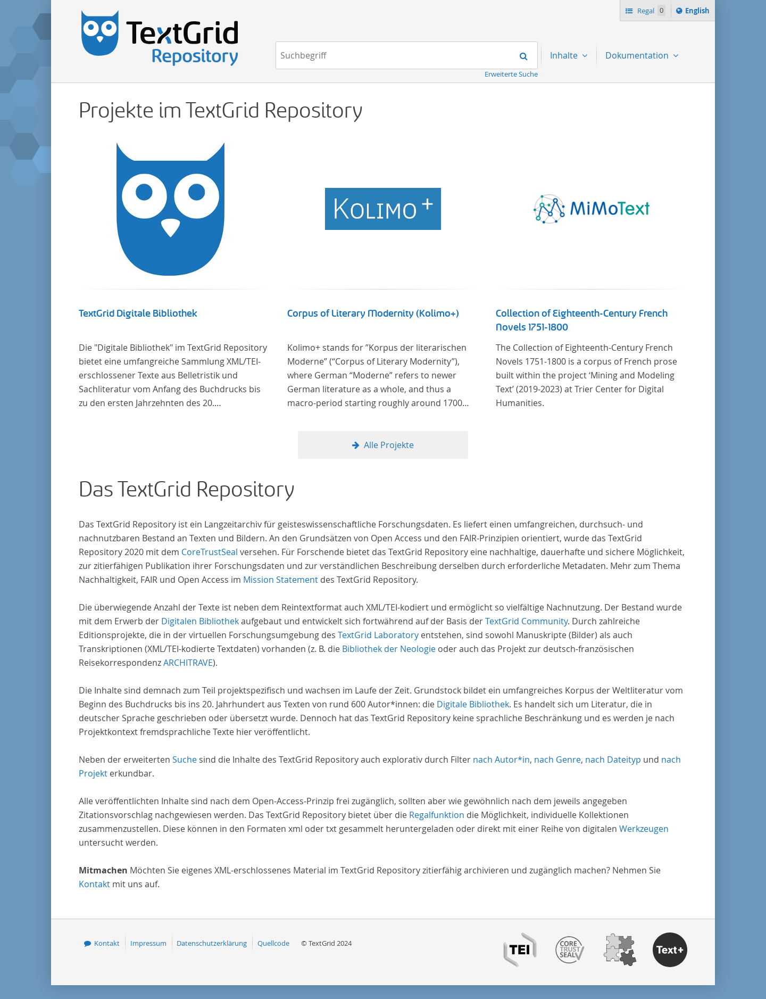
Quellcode (273, 943)
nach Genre (557, 759)
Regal (650, 10)
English (699, 12)
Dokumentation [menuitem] (638, 55)
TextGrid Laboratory (378, 635)
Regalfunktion (436, 815)
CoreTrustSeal (209, 552)
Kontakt (94, 884)
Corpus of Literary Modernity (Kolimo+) (373, 313)
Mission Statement (280, 579)
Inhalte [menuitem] (565, 55)
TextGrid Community (526, 621)
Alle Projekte (389, 445)
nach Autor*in (501, 759)
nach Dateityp (613, 759)
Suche (184, 759)
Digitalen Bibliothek (200, 621)
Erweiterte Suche (511, 74)
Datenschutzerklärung (212, 943)
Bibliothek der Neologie (389, 649)
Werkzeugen (644, 829)
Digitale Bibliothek (473, 704)
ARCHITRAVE (188, 662)
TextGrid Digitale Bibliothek (138, 313)
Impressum (148, 943)
